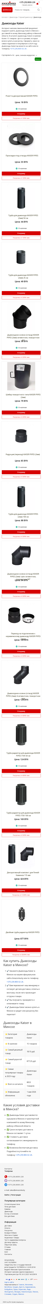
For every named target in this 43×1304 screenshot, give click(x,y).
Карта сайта (9, 1282)
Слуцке (14, 1294)
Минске (21, 1294)
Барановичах (30, 1287)
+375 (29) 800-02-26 (18, 48)
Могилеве (29, 1285)
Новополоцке (26, 1292)
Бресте (21, 1287)
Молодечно (8, 1292)
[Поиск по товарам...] (27, 9)
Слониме (7, 1294)
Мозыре (17, 1292)
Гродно (15, 1287)
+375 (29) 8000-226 (16, 1176)
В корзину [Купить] (21, 114)
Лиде (28, 1289)
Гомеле (21, 1285)
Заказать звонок (27, 5)
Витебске (8, 1287)
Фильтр (38, 59)
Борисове (22, 1289)
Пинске (35, 1292)
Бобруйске (8, 1289)
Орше (15, 1289)
